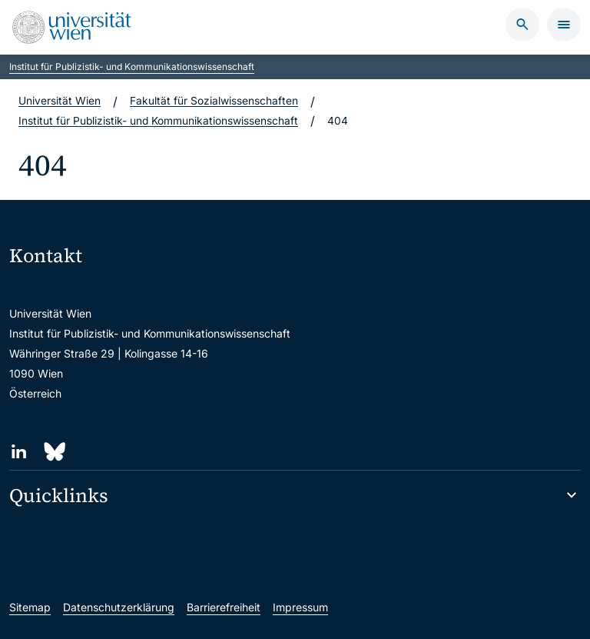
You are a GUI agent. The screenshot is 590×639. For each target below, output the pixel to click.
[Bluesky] (53, 452)
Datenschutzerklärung (118, 607)
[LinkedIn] (19, 452)
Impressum (300, 607)
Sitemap (30, 607)
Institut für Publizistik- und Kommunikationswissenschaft (131, 66)
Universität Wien (59, 101)
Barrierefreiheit (223, 607)
